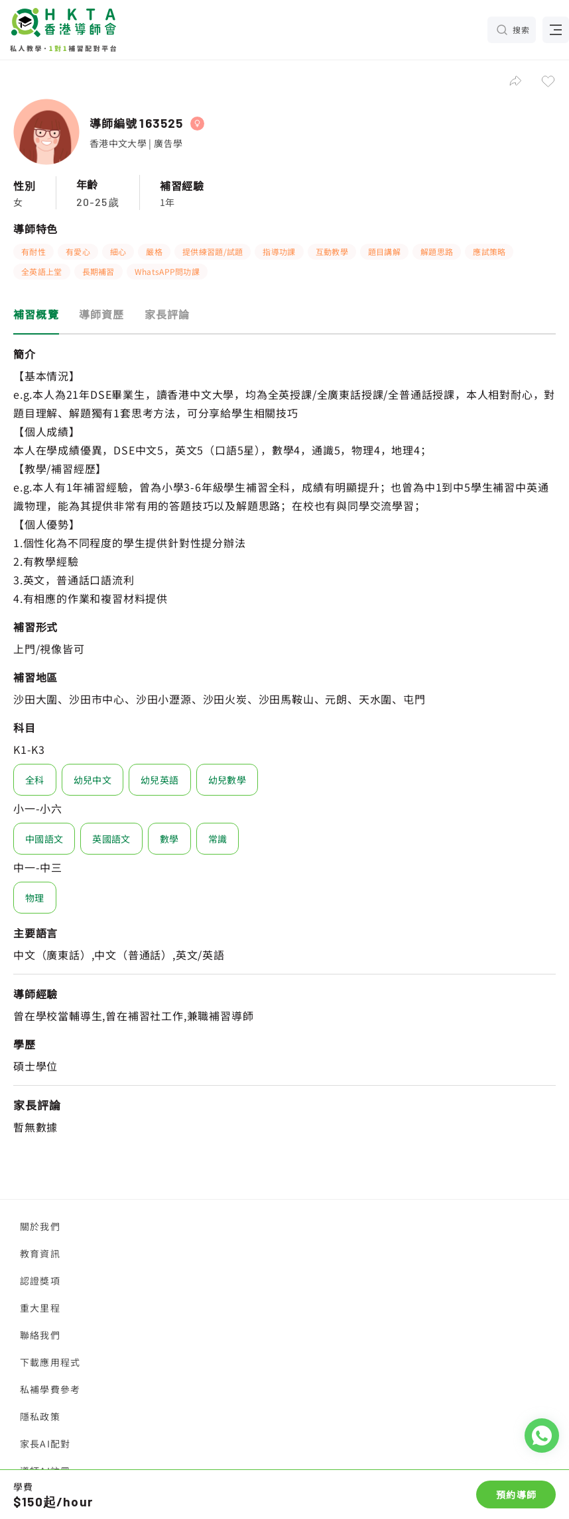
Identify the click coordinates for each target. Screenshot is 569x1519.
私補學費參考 (50, 1389)
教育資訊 (40, 1253)
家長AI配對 (45, 1443)
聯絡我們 (40, 1334)
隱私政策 (40, 1416)
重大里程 (40, 1307)
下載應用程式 (50, 1362)
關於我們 (40, 1226)
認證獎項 (40, 1280)
